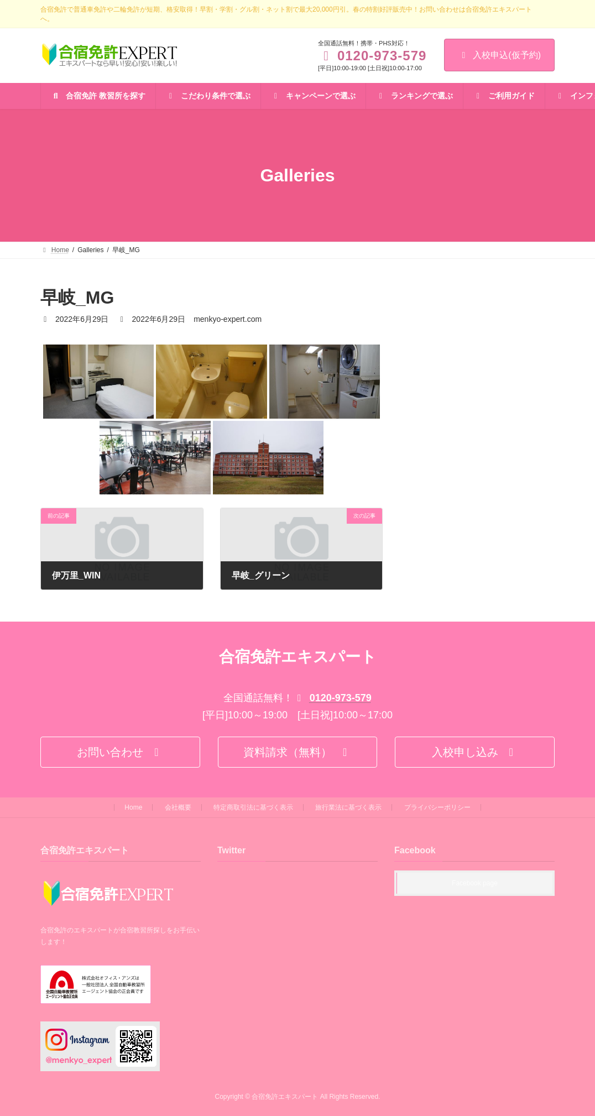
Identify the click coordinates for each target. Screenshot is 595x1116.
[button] (120, 752)
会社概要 (178, 807)
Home (133, 807)
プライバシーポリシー (437, 807)
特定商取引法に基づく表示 (253, 807)
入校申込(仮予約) (499, 55)
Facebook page (475, 884)
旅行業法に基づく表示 (348, 807)
